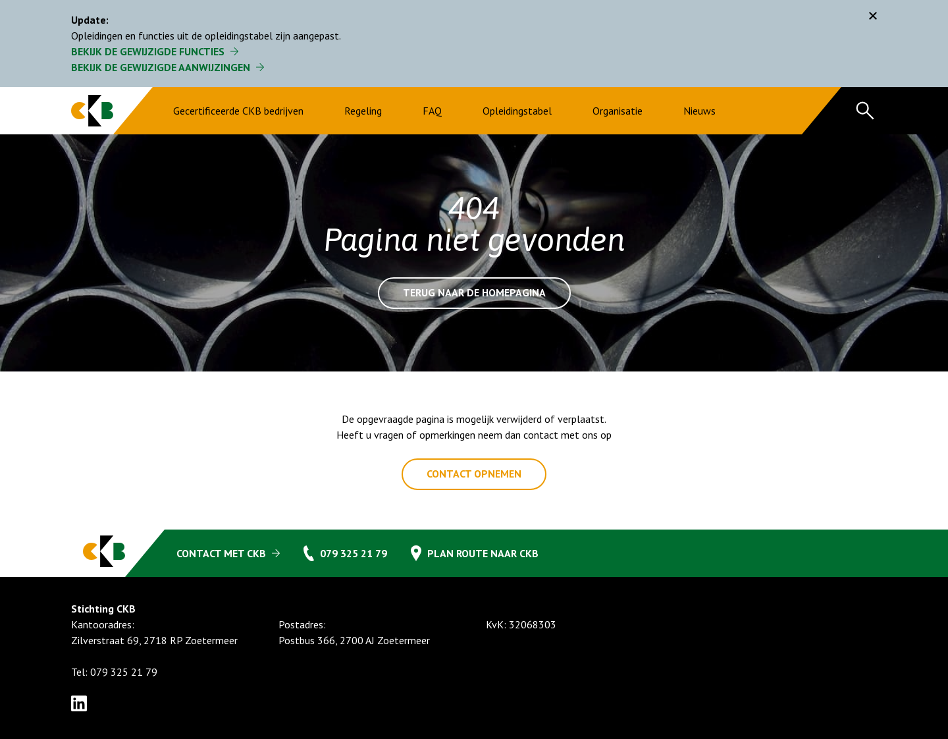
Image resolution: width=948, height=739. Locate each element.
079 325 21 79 (353, 553)
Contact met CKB (221, 553)
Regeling (363, 110)
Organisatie (617, 110)
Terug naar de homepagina (474, 293)
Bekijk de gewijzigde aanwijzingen (160, 67)
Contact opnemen (474, 474)
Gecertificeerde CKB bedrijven (238, 110)
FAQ (432, 110)
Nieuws (699, 110)
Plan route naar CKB (483, 553)
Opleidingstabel (517, 110)
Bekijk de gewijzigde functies (147, 51)
